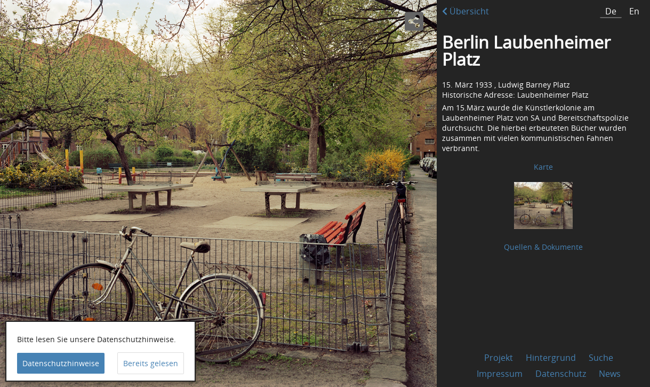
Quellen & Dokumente (543, 247)
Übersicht (465, 11)
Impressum (500, 374)
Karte (543, 167)
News (610, 374)
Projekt (498, 358)
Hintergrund (551, 358)
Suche (601, 358)
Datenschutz (560, 374)
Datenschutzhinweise (60, 363)
